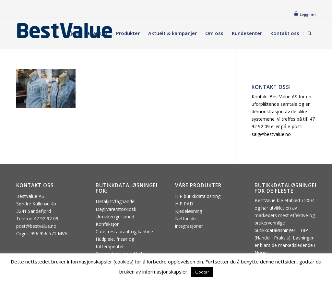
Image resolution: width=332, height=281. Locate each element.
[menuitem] (73, 33)
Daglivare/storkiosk (116, 209)
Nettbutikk (186, 218)
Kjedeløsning (188, 211)
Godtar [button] (202, 272)
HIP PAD (184, 204)
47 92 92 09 (46, 218)
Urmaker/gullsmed (115, 217)
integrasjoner (189, 226)
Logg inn (308, 14)
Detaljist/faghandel (116, 201)
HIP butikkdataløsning (197, 196)
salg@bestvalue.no (271, 134)
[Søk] (309, 33)
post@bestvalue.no (36, 226)
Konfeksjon (108, 224)
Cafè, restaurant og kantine (124, 231)
